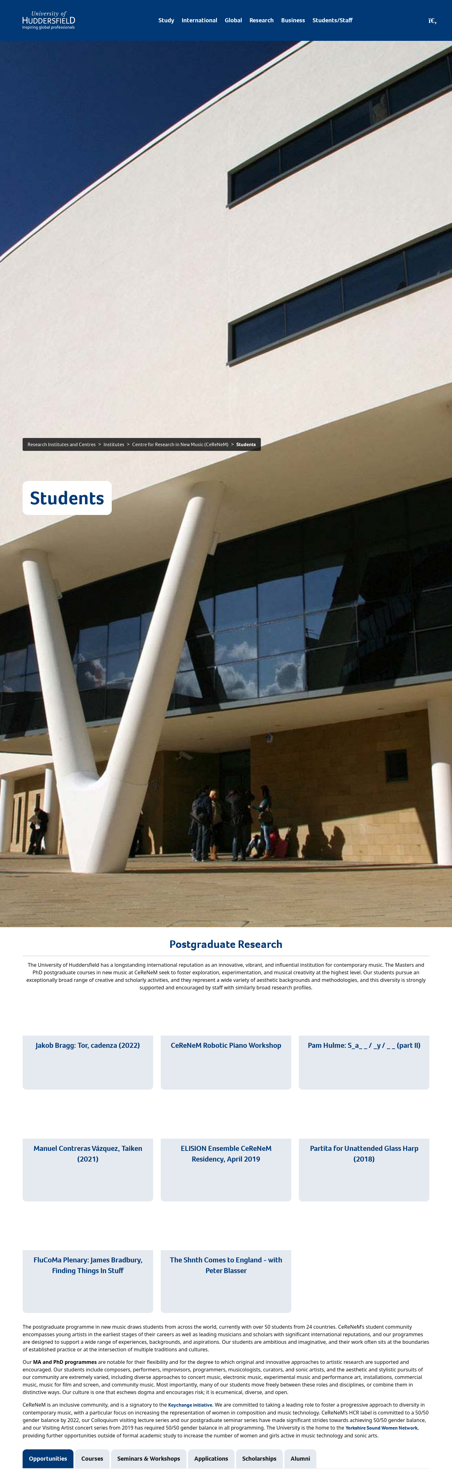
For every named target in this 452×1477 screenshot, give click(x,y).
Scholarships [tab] (259, 1458)
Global (233, 20)
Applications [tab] (211, 1458)
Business (293, 20)
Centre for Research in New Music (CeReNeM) (180, 444)
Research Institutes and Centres (62, 444)
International (199, 20)
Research (262, 20)
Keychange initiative (190, 1405)
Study (166, 20)
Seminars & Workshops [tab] (148, 1458)
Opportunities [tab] (48, 1458)
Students (246, 444)
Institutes (114, 444)
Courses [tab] (92, 1458)
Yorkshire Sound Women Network (381, 1428)
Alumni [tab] (300, 1458)
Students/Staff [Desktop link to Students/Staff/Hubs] (332, 20)
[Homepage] (49, 20)
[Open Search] (432, 20)
